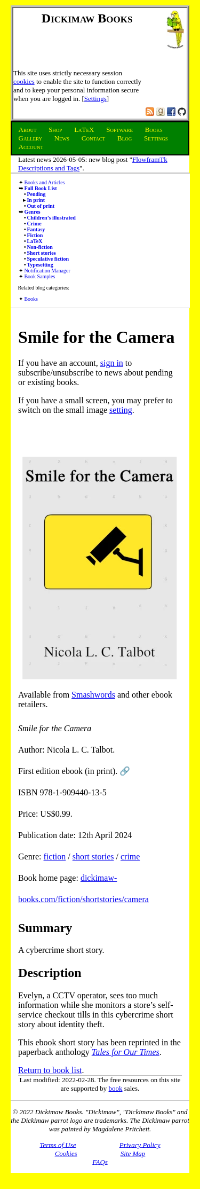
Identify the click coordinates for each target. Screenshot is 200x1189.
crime (130, 856)
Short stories (41, 253)
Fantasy (36, 229)
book (116, 1088)
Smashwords (93, 694)
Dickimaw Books (87, 18)
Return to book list (50, 1070)
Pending (36, 194)
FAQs (100, 1161)
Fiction (35, 235)
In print (36, 200)
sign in (111, 362)
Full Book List (40, 188)
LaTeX (34, 241)
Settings (95, 99)
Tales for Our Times (125, 1052)
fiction (55, 856)
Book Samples (39, 276)
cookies (24, 81)
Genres (32, 212)
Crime (34, 223)
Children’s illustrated (51, 218)
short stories (93, 856)
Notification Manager (47, 270)
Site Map (133, 1153)
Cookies (66, 1153)
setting (120, 409)
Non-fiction (39, 247)
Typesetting (40, 265)
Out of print (40, 206)
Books (31, 299)
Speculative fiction (48, 259)
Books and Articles (44, 182)
